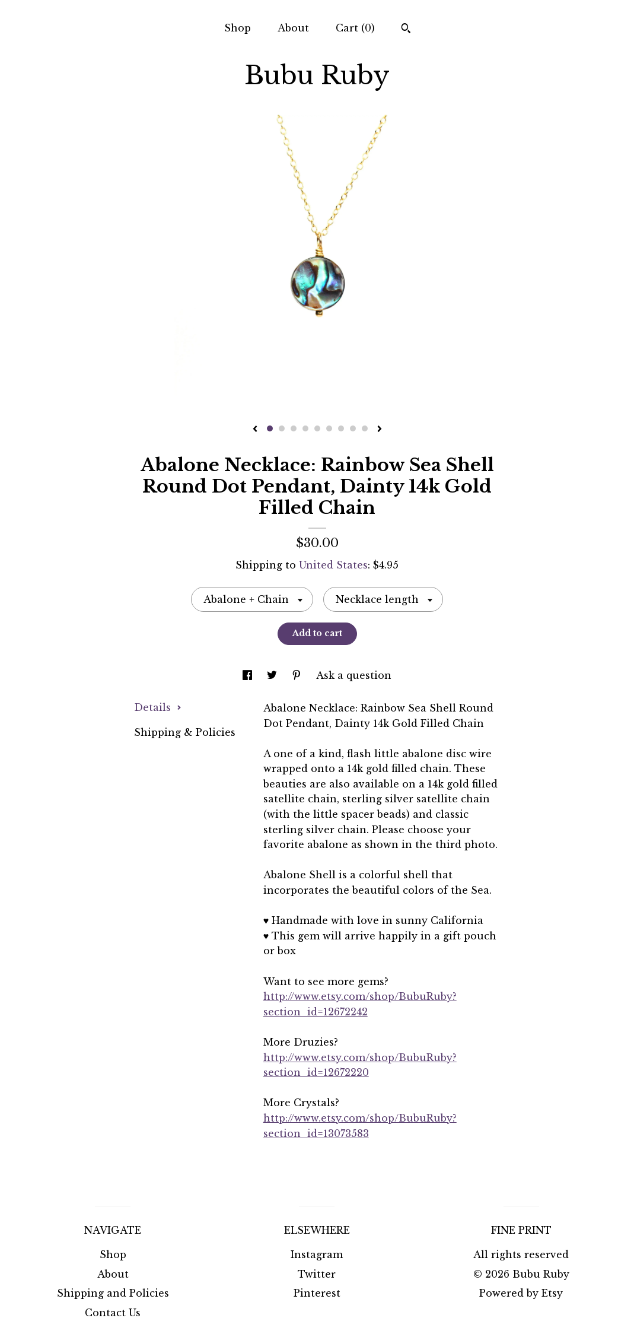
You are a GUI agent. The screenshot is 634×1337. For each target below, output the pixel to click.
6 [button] (329, 428)
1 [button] (270, 428)
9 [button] (365, 428)
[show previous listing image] (255, 429)
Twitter (317, 1274)
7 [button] (341, 428)
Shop (237, 28)
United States (333, 565)
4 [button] (305, 428)
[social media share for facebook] (249, 675)
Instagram (317, 1254)
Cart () (355, 28)
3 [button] (294, 428)
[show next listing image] (380, 429)
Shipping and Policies (113, 1293)
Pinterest (317, 1293)
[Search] (406, 29)
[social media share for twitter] (273, 675)
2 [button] (282, 428)
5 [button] (317, 428)
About (293, 28)
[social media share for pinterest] (298, 675)
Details (157, 707)
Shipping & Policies (184, 732)
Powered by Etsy (521, 1293)
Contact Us (113, 1313)
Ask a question (353, 675)
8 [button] (353, 428)
